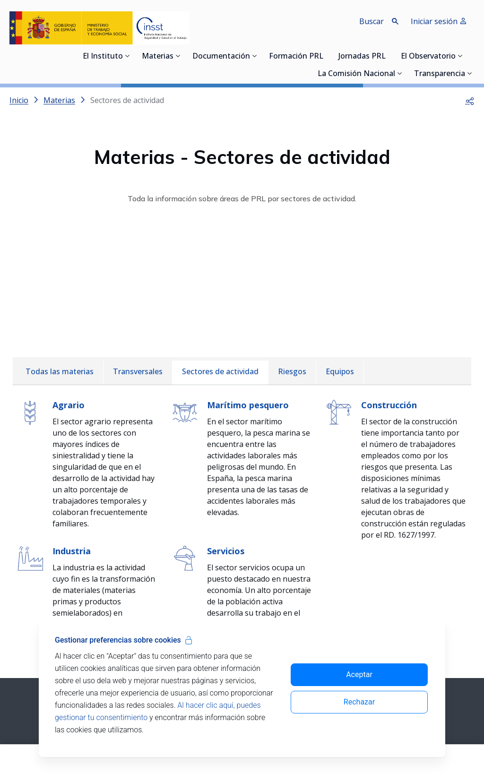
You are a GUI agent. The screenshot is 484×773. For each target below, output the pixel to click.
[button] (470, 100)
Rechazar (359, 701)
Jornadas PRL (362, 56)
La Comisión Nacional (356, 74)
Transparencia (439, 74)
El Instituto (103, 56)
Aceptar (359, 674)
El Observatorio (428, 56)
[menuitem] (59, 373)
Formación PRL (296, 56)
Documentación (221, 56)
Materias (157, 56)
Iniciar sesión (439, 21)
